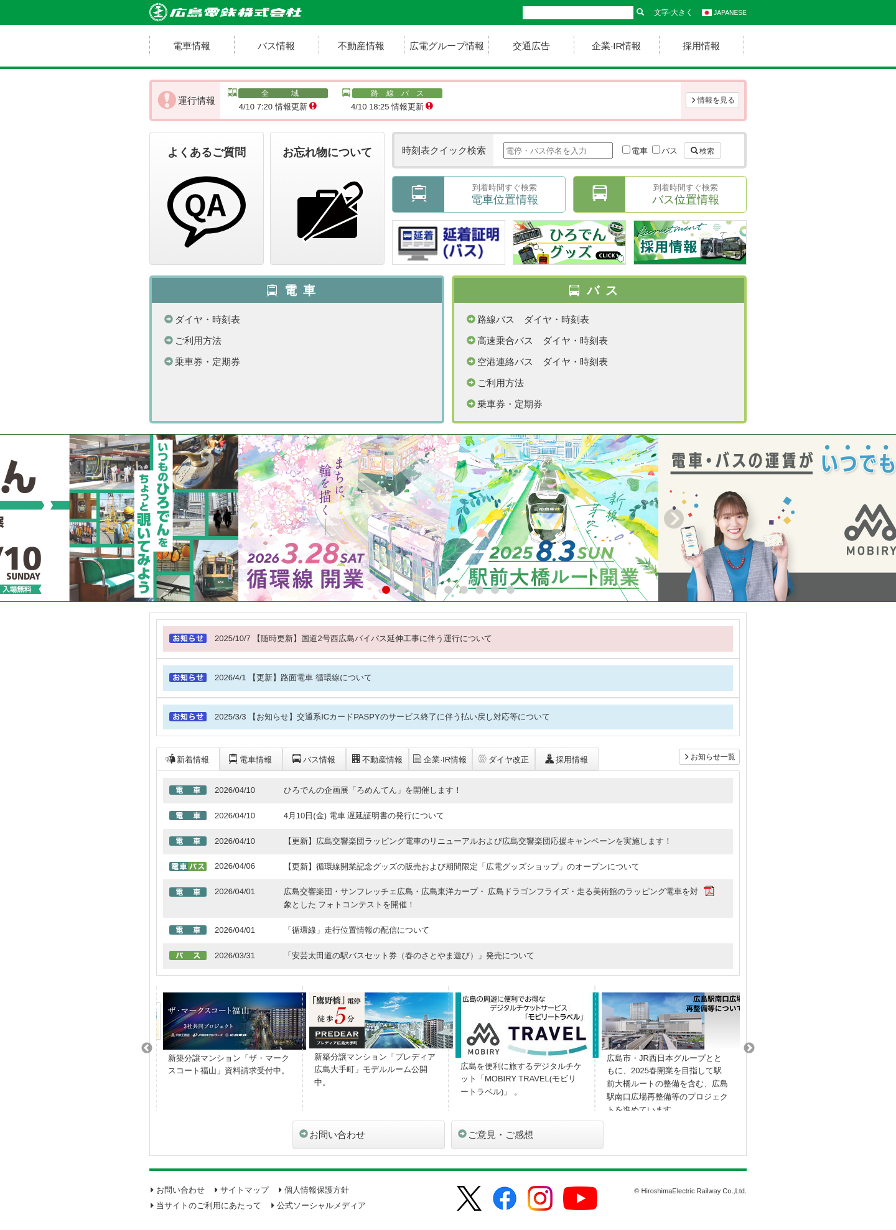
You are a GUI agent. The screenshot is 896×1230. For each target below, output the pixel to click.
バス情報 (276, 45)
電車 (640, 151)
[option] (229, 1048)
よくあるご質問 (207, 200)
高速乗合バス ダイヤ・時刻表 (537, 340)
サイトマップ (241, 1190)
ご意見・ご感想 (495, 1134)
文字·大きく (673, 12)
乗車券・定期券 (202, 361)
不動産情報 (361, 45)
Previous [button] (147, 1048)
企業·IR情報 (616, 45)
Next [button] (749, 1048)
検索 (702, 151)
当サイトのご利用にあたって (205, 1205)
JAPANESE (724, 12)
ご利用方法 (193, 340)
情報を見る (712, 100)
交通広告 (531, 45)
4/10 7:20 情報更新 (278, 99)
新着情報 (187, 759)
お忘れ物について (327, 200)
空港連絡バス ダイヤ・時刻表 (537, 361)
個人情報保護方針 (313, 1190)
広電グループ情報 (446, 45)
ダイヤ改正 (503, 759)
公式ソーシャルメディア (318, 1205)
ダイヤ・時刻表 (202, 319)
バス (669, 151)
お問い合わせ (332, 1134)
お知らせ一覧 (709, 756)
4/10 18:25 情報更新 (392, 99)
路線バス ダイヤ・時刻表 (528, 319)
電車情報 (191, 45)
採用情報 (701, 45)
